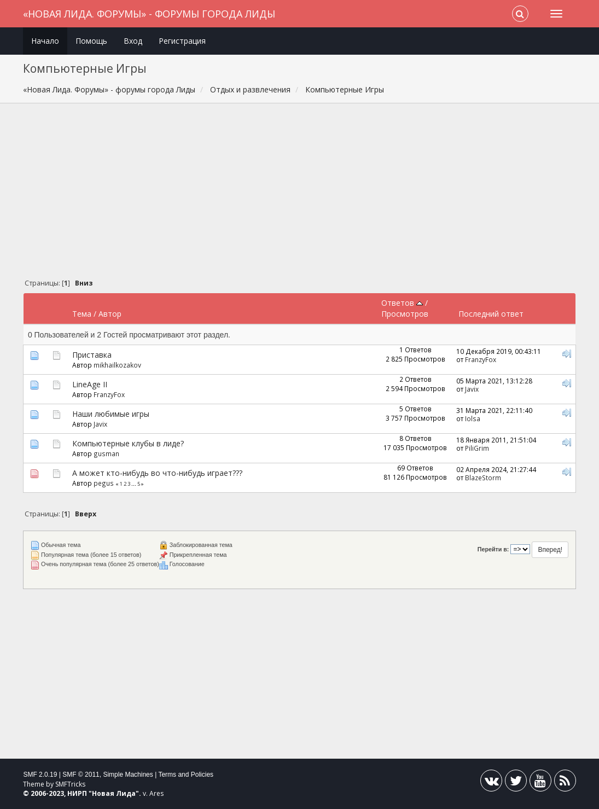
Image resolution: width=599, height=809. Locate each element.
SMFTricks (70, 784)
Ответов (402, 303)
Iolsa (472, 418)
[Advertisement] (300, 193)
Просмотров (404, 314)
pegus (104, 483)
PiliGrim (477, 448)
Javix (472, 389)
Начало (45, 41)
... (134, 483)
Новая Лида (114, 793)
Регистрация (182, 41)
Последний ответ (491, 314)
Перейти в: (493, 549)
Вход (133, 41)
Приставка (92, 355)
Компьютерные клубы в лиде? (128, 443)
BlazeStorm (483, 477)
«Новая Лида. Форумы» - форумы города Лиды (149, 13)
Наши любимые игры (110, 414)
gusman (106, 453)
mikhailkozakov (117, 364)
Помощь (91, 41)
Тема (81, 314)
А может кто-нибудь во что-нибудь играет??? (157, 473)
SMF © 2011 (81, 774)
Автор (109, 314)
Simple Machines (128, 774)
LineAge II (89, 384)
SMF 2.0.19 (40, 774)
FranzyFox (480, 359)
